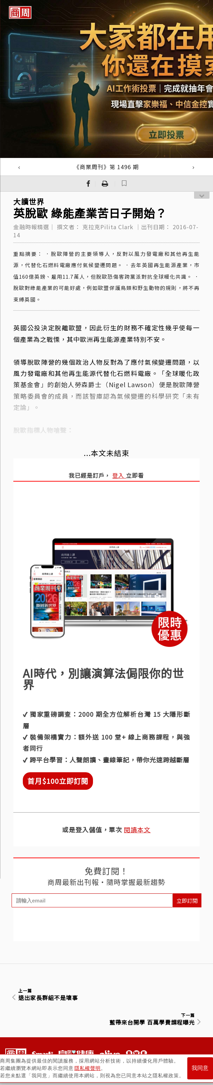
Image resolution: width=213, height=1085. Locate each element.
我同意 (200, 1068)
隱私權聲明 (87, 1068)
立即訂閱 (187, 900)
